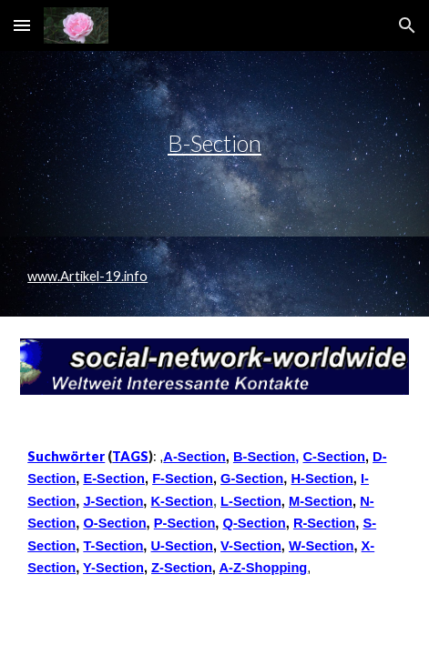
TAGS (130, 456)
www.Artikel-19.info (87, 276)
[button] (22, 25)
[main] (214, 144)
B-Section (214, 142)
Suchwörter (66, 456)
